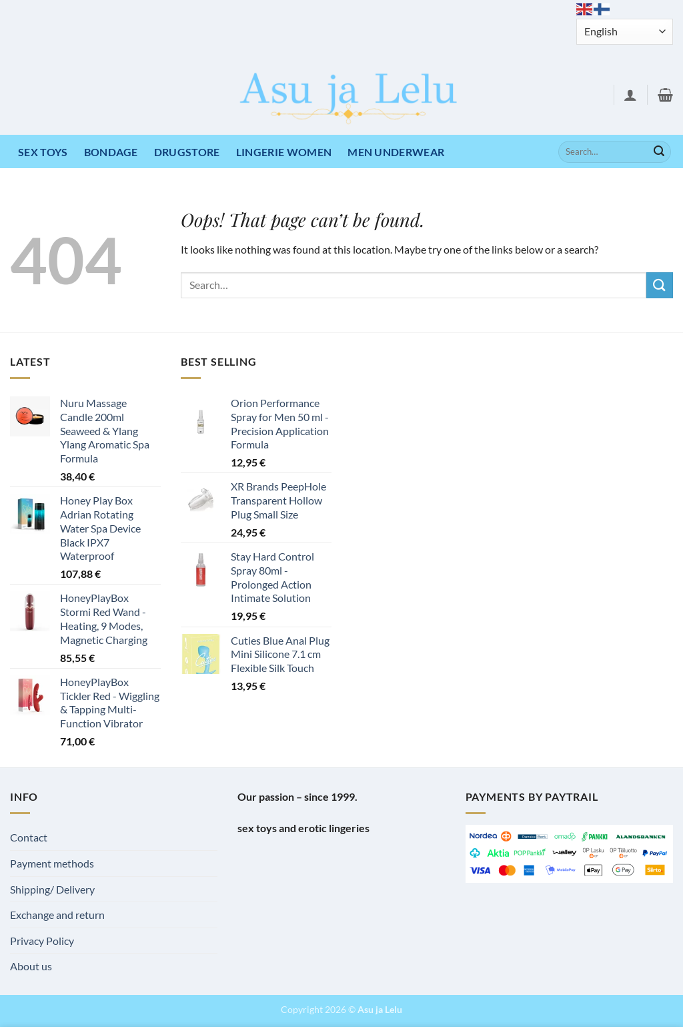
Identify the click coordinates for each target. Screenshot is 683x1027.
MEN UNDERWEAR (396, 151)
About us (31, 966)
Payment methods (52, 863)
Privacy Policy (42, 940)
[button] (630, 94)
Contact (28, 837)
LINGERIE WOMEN (283, 151)
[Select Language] (624, 32)
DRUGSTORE (187, 151)
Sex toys (43, 151)
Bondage (111, 151)
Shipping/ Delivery (52, 889)
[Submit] (659, 152)
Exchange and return (57, 914)
